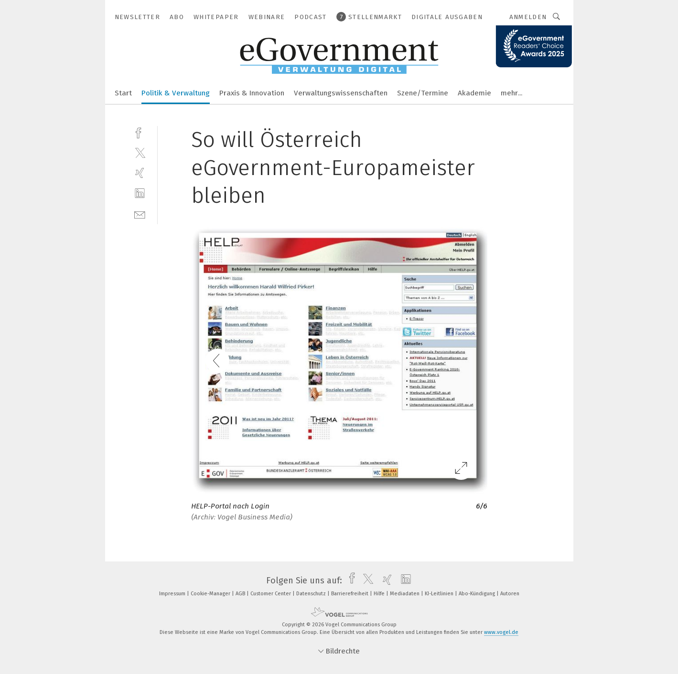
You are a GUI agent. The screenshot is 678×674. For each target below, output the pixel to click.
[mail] (140, 214)
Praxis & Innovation (251, 93)
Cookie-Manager (211, 594)
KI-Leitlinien (440, 594)
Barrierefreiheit (350, 594)
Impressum (173, 594)
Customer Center (271, 594)
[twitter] (140, 152)
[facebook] (140, 132)
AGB (241, 594)
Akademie (474, 93)
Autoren (509, 594)
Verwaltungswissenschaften (340, 93)
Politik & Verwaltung (175, 93)
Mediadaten (405, 594)
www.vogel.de (501, 632)
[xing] (140, 173)
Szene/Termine (422, 93)
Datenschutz (311, 594)
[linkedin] (140, 193)
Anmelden (528, 17)
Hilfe (380, 594)
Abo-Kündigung (477, 594)
